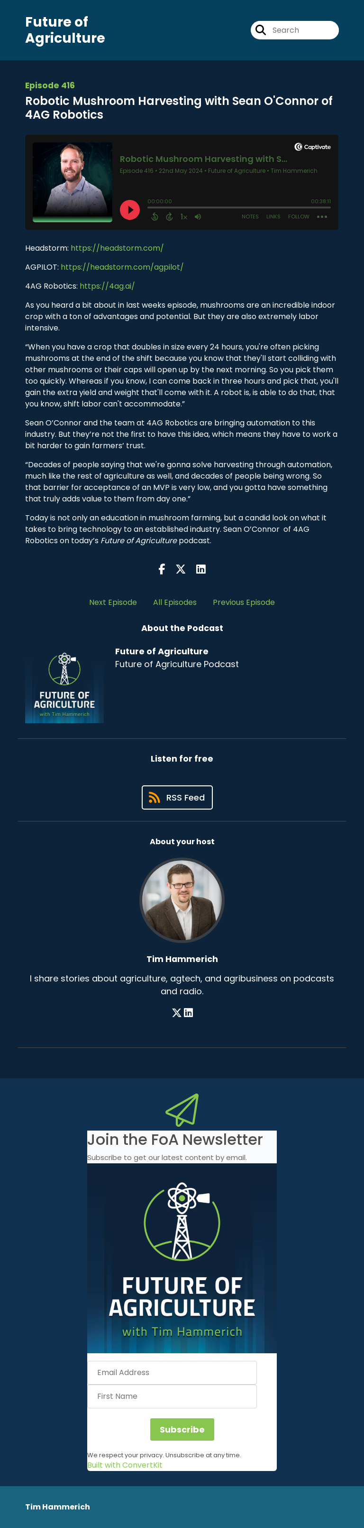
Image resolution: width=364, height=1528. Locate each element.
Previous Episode (244, 602)
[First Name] (172, 1396)
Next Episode (113, 602)
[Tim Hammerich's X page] (177, 1013)
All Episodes (175, 602)
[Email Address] (172, 1373)
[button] (182, 1258)
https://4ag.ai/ (106, 286)
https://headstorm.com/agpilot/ (122, 267)
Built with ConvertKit (125, 1465)
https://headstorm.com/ (117, 248)
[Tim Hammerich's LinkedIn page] (188, 1013)
